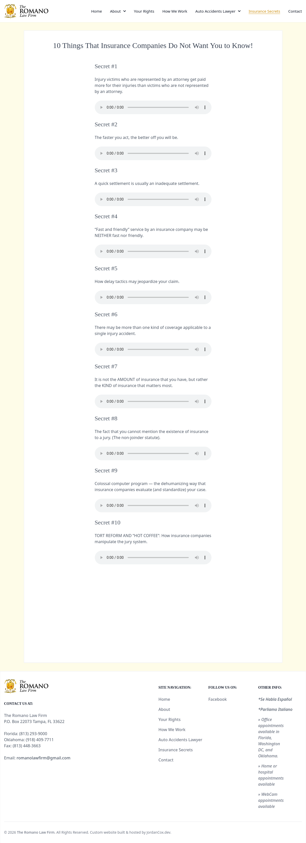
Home (96, 11)
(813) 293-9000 (33, 733)
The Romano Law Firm (36, 832)
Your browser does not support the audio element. (153, 107)
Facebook (217, 699)
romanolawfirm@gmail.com (43, 758)
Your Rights (144, 11)
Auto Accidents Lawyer (215, 11)
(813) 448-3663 (26, 746)
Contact (295, 11)
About (115, 11)
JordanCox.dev (158, 832)
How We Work (174, 11)
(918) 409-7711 (40, 739)
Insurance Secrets (264, 11)
